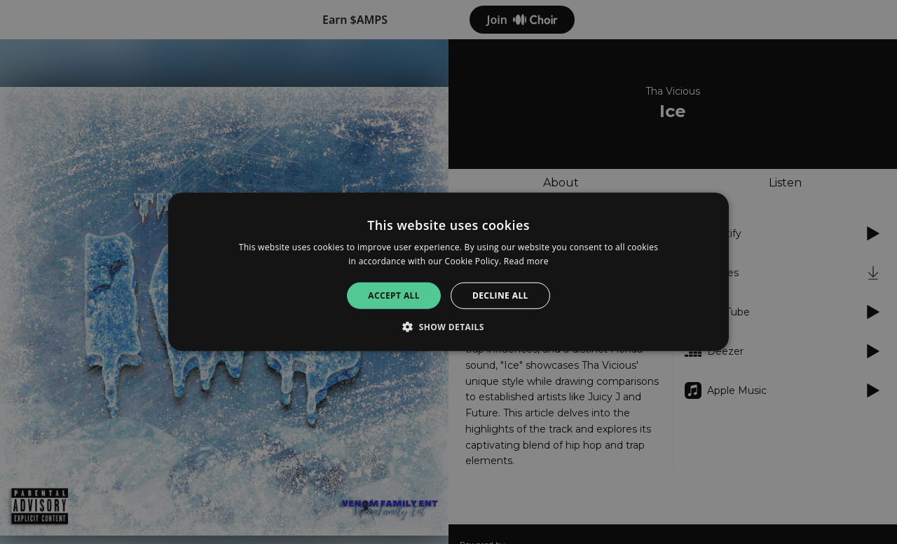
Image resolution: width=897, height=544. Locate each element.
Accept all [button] (394, 295)
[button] (448, 327)
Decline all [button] (500, 295)
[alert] (448, 272)
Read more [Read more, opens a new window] (526, 261)
